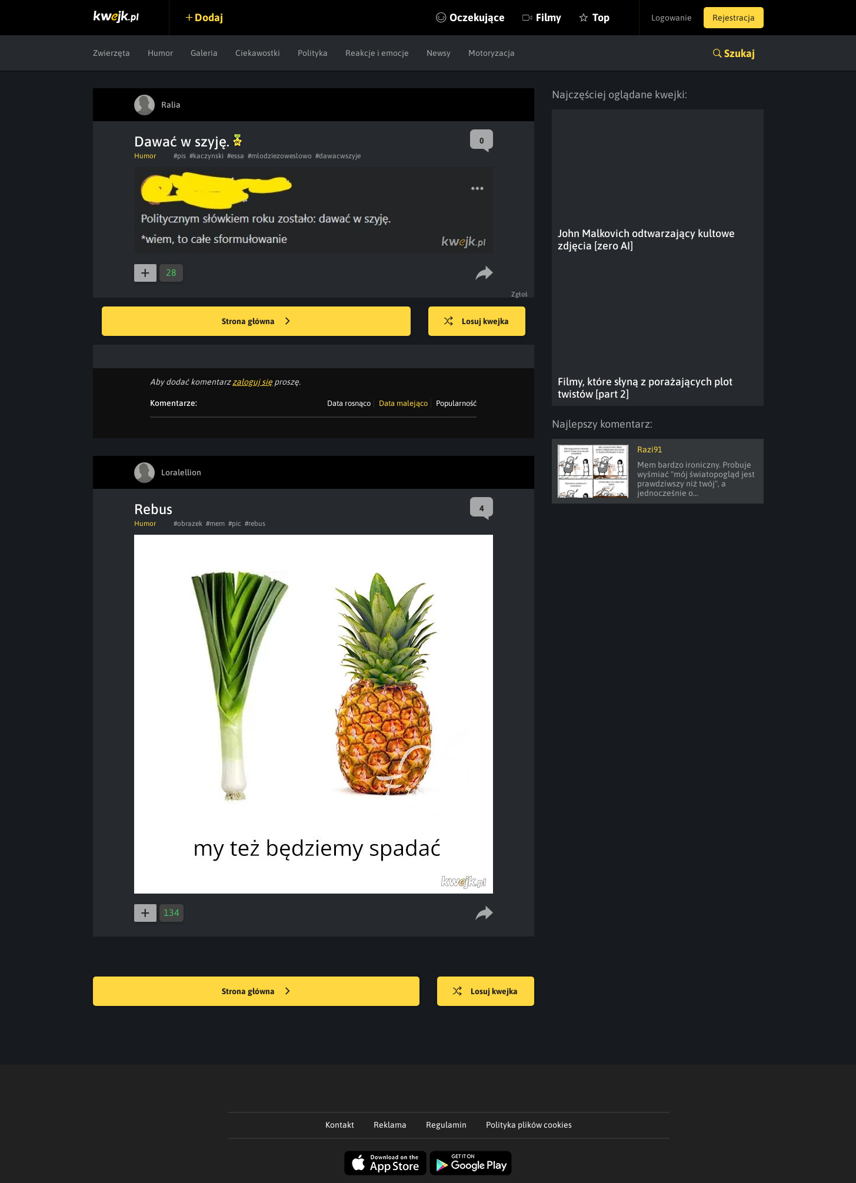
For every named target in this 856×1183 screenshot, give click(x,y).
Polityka (313, 53)
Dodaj (209, 17)
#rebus (255, 523)
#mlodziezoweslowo (280, 156)
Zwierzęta (111, 53)
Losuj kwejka (476, 321)
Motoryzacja (491, 53)
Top (600, 17)
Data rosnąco (349, 403)
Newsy (439, 53)
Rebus (153, 509)
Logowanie (671, 17)
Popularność (456, 403)
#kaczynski (206, 156)
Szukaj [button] (739, 53)
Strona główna (256, 321)
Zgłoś (519, 294)
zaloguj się (252, 381)
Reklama (390, 1124)
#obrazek (188, 523)
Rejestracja (733, 17)
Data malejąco (403, 403)
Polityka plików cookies (529, 1124)
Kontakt (339, 1124)
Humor (160, 53)
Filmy (548, 17)
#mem (215, 523)
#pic (234, 523)
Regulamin (446, 1124)
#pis (180, 156)
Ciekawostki (257, 53)
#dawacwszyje (338, 156)
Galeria (204, 53)
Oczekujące (477, 17)
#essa (235, 156)
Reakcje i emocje (377, 53)
